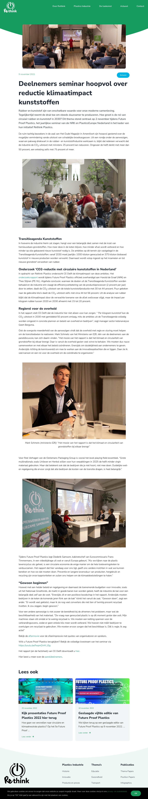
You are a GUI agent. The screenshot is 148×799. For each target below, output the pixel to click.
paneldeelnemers (53, 656)
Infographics (126, 782)
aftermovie (33, 636)
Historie (65, 771)
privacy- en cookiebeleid (117, 791)
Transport (95, 782)
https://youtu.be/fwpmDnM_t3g (34, 645)
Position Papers (128, 777)
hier (77, 651)
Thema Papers (127, 771)
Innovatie (66, 777)
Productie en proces (71, 782)
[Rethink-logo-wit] (10, 3)
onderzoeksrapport (28, 277)
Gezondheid (96, 777)
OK (136, 793)
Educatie (95, 771)
